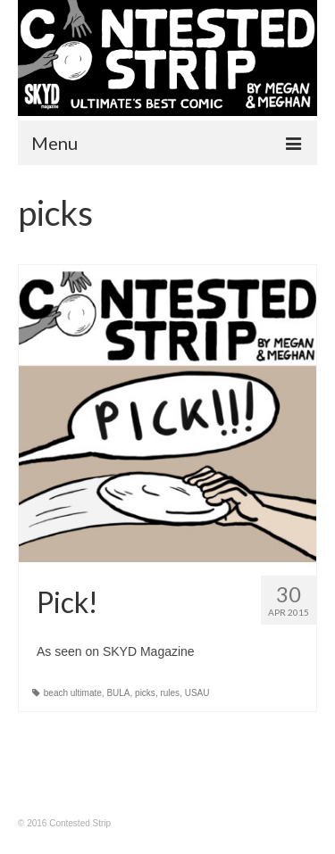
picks (145, 693)
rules (170, 693)
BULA (118, 693)
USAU (197, 693)
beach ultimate (73, 693)
